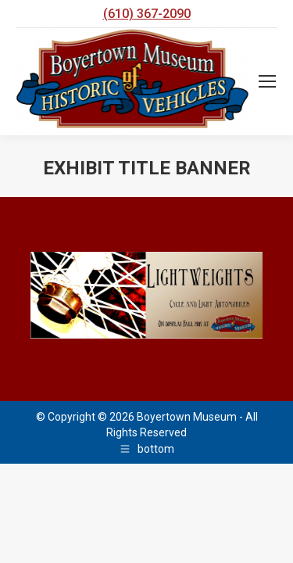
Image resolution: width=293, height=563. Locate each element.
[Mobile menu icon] (267, 81)
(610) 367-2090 (147, 13)
